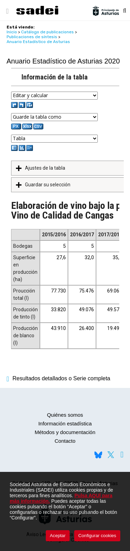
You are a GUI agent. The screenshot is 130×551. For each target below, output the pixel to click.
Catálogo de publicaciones (47, 31)
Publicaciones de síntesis (32, 36)
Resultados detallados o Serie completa (58, 378)
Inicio (12, 31)
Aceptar (58, 535)
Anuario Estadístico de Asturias (38, 41)
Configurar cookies (97, 535)
